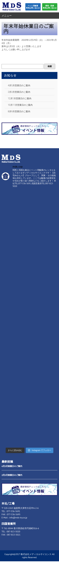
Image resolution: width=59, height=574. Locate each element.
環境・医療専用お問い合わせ (50, 7)
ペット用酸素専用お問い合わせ (33, 7)
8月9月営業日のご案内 (19, 111)
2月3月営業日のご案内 (19, 92)
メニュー (7, 15)
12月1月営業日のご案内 (19, 98)
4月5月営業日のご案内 (19, 85)
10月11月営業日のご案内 (20, 105)
